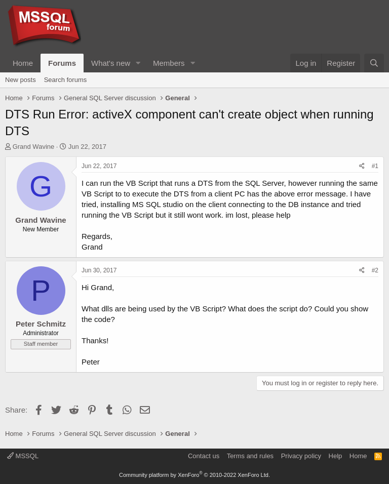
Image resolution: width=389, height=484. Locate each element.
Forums (62, 63)
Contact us (203, 456)
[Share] (362, 166)
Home (23, 63)
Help (335, 456)
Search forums (65, 80)
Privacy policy (301, 456)
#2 (375, 270)
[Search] (374, 63)
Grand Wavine (34, 146)
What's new (110, 63)
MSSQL (22, 456)
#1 (375, 166)
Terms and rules (250, 456)
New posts (20, 80)
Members (169, 63)
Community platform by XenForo (194, 475)
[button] (138, 63)
